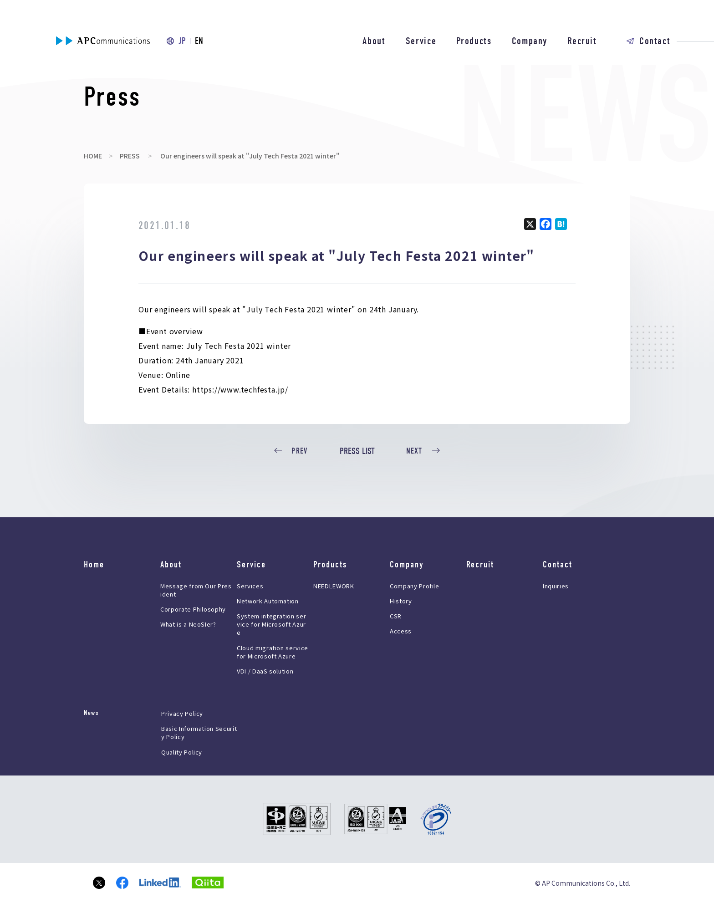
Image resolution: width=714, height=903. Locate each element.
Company (530, 41)
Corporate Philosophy (193, 609)
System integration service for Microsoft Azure (271, 624)
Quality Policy (181, 752)
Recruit (582, 41)
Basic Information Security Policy (199, 732)
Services (250, 586)
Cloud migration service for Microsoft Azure (272, 651)
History (401, 601)
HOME (93, 155)
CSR (396, 616)
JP (182, 41)
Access (401, 631)
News (91, 713)
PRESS (130, 155)
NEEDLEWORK (333, 586)
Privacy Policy (182, 713)
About (373, 41)
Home (94, 564)
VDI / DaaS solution (265, 671)
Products (473, 41)
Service (421, 41)
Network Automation (268, 601)
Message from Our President (196, 590)
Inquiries (556, 586)
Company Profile (414, 586)
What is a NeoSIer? (188, 624)
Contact (655, 41)
